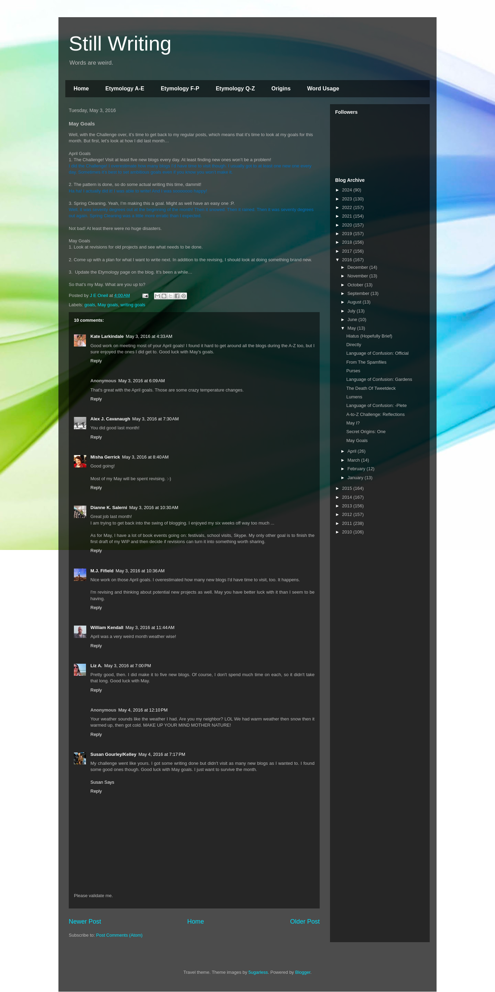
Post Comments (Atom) (119, 935)
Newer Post (85, 921)
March (354, 460)
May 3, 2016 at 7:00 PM (127, 665)
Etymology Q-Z (235, 88)
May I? (353, 423)
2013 (347, 505)
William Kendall (106, 627)
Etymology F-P (180, 88)
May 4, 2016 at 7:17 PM (162, 754)
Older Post (305, 921)
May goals (108, 304)
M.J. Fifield (101, 570)
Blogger (302, 972)
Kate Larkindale (107, 336)
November (359, 275)
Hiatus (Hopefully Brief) (369, 336)
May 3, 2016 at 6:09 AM (141, 380)
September (359, 293)
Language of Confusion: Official (377, 353)
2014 (347, 497)
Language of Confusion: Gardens (379, 379)
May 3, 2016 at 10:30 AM (153, 507)
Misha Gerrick (105, 457)
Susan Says (102, 782)
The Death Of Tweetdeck (371, 388)
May (352, 328)
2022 (347, 207)
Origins (280, 88)
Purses (353, 370)
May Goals (356, 440)
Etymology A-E (124, 88)
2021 (347, 216)
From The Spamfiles (366, 362)
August (355, 302)
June (353, 319)
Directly (353, 344)
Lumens (354, 396)
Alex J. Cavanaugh (110, 418)
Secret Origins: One (365, 431)
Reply (96, 360)
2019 (347, 233)
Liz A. (96, 665)
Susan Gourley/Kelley (113, 754)
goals (90, 304)
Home (81, 88)
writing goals (132, 304)
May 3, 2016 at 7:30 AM (155, 418)
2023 (347, 198)
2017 (347, 251)
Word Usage (323, 88)
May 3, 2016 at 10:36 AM (140, 570)
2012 (347, 514)
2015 (347, 488)
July (352, 310)
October (356, 284)
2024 (347, 189)
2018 (347, 242)
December (359, 267)
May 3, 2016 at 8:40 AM (145, 457)
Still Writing (120, 43)
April (353, 451)
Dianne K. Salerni (108, 507)
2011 (347, 523)
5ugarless (258, 972)
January (356, 477)
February (357, 468)
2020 (347, 225)
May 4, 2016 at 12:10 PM (142, 710)
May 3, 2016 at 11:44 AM (150, 627)
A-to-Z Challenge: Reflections (375, 414)
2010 (347, 531)
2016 (347, 259)
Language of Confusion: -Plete (376, 405)
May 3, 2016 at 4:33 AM (149, 336)
